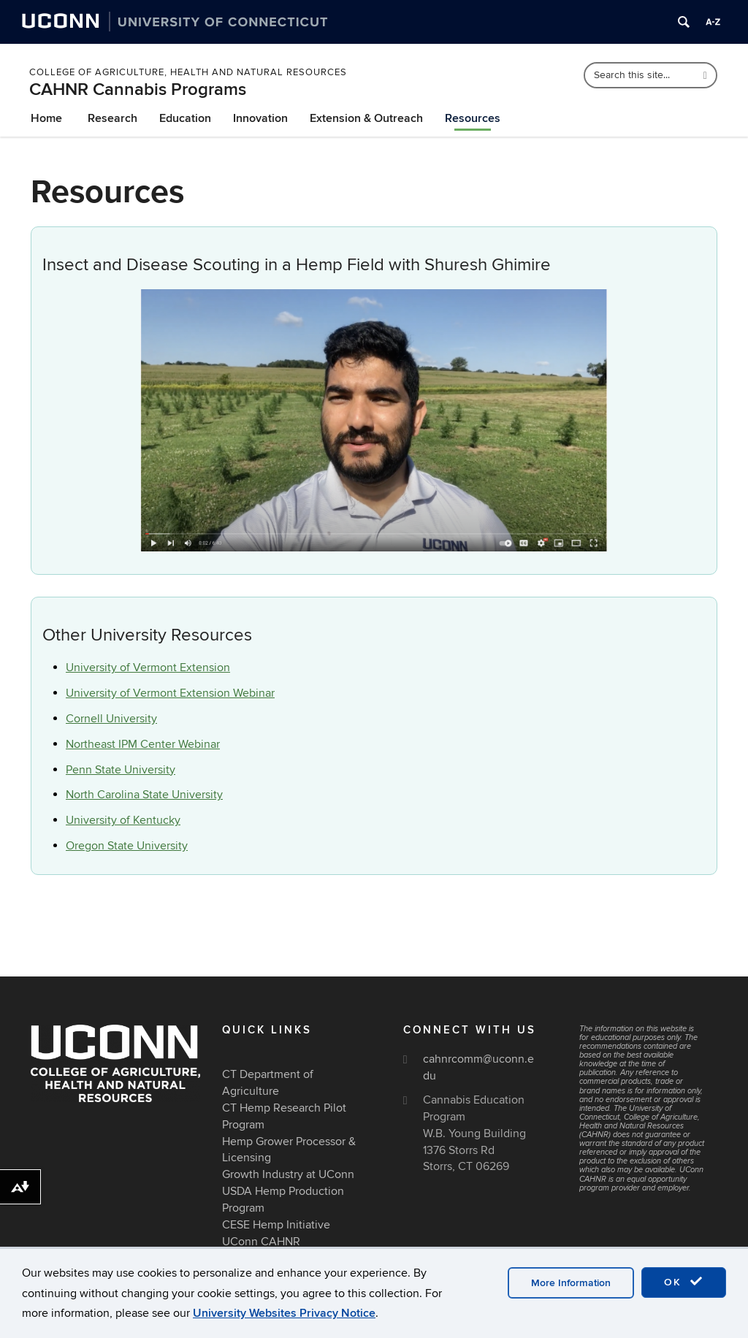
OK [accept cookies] (683, 1281)
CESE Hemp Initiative (276, 1224)
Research (112, 118)
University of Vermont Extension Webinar (170, 693)
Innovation (260, 118)
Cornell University (111, 718)
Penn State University (120, 769)
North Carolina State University (144, 794)
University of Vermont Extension (148, 667)
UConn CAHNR (261, 1241)
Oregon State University (127, 845)
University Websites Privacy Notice (284, 1313)
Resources (472, 118)
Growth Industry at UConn (288, 1174)
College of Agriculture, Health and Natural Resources (188, 72)
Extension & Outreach (366, 118)
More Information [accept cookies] (571, 1283)
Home (46, 118)
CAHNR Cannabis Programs (137, 89)
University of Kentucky (123, 820)
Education (185, 118)
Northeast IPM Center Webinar (143, 744)
